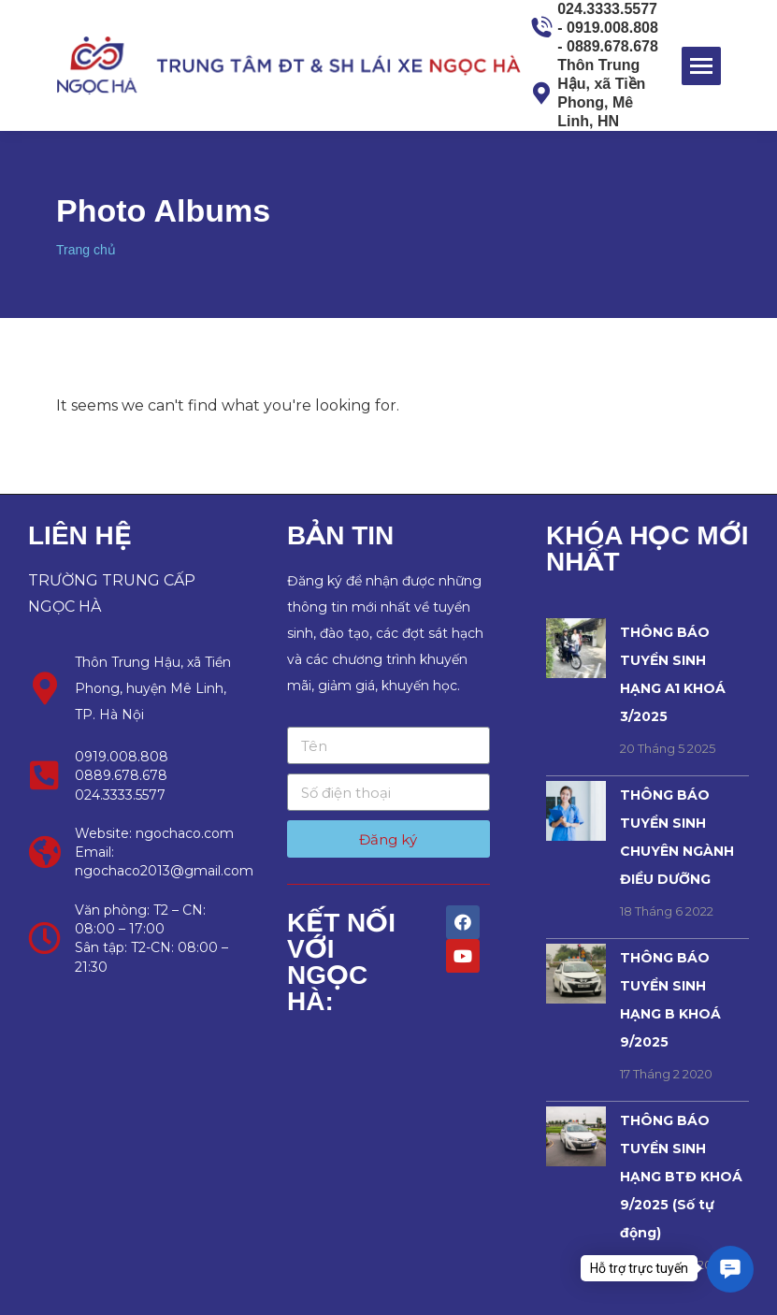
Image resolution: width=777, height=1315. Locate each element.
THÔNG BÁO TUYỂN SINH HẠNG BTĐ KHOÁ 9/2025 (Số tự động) (681, 1176)
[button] (730, 1269)
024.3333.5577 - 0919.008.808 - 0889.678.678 (594, 27)
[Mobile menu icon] (701, 66)
